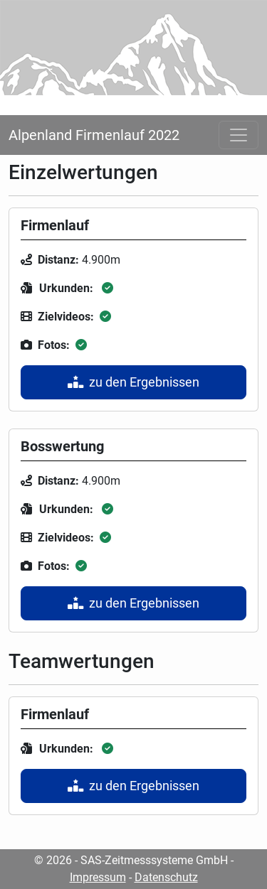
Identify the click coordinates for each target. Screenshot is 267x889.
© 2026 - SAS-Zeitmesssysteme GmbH (131, 860)
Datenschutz (166, 877)
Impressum (98, 877)
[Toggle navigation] (238, 135)
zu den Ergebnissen (133, 382)
